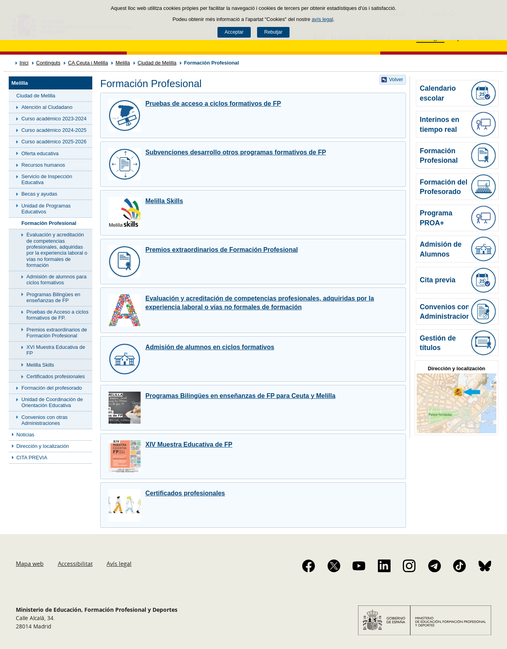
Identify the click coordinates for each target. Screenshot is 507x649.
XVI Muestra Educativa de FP (56, 350)
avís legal (322, 19)
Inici (24, 63)
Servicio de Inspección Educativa (46, 179)
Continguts (48, 63)
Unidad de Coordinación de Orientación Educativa (52, 402)
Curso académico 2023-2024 (53, 119)
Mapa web (30, 563)
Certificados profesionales (56, 376)
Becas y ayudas (39, 194)
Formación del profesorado (51, 388)
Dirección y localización (42, 446)
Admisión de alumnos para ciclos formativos (57, 279)
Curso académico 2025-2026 (53, 142)
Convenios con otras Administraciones (44, 420)
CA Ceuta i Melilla (88, 63)
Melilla (123, 63)
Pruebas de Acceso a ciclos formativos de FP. (58, 315)
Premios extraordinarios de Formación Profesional (57, 333)
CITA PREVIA (31, 458)
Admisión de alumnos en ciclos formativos (209, 347)
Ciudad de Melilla (156, 63)
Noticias (25, 435)
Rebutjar (273, 32)
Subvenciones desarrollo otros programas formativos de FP (235, 152)
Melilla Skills (40, 365)
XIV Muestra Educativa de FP (189, 444)
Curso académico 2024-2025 (53, 130)
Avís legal (119, 563)
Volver (396, 79)
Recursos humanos (43, 165)
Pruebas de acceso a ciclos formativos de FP (213, 103)
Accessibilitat (75, 563)
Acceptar (234, 32)
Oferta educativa (40, 153)
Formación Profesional (48, 223)
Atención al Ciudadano (46, 107)
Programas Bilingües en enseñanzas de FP (53, 297)
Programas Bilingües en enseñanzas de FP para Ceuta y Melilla (240, 395)
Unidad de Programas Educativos (46, 209)
